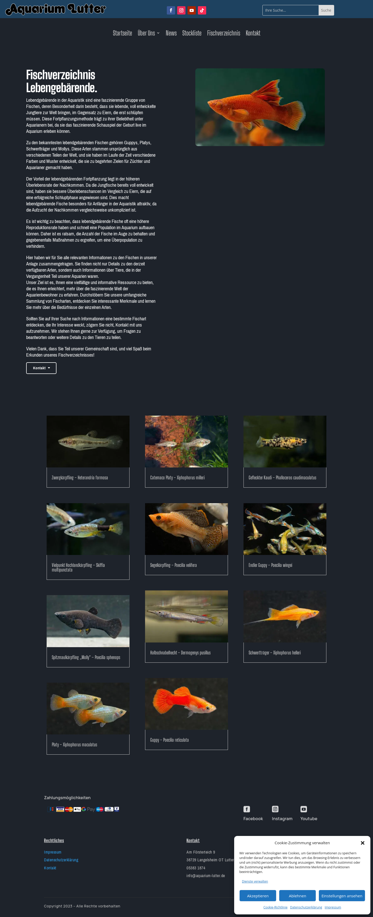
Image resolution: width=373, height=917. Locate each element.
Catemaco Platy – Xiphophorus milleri (177, 477)
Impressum (333, 907)
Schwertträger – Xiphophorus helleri (275, 652)
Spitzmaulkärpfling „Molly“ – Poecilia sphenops (86, 657)
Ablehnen (297, 895)
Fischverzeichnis (223, 34)
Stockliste (192, 34)
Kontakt (253, 34)
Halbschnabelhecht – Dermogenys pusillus (180, 652)
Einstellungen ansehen (341, 895)
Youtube (308, 818)
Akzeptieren (258, 895)
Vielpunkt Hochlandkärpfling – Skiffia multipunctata (78, 567)
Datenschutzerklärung (306, 907)
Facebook (253, 818)
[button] (362, 843)
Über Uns (146, 34)
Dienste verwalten (255, 881)
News (171, 34)
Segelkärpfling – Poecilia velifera (173, 565)
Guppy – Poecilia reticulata (169, 740)
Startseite (122, 34)
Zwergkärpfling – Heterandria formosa (80, 477)
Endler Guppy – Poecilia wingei (270, 565)
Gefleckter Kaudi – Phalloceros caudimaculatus (282, 477)
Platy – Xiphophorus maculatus (74, 744)
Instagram (282, 818)
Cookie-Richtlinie (275, 907)
